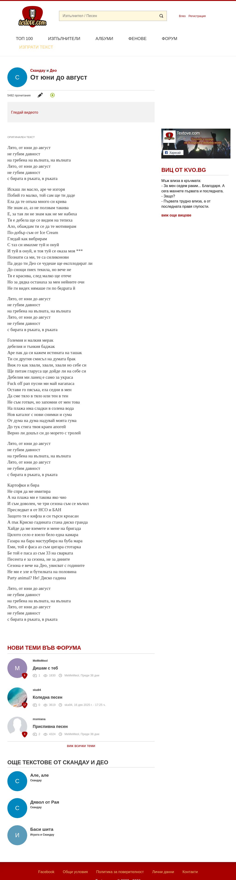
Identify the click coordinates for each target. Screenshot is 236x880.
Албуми (104, 38)
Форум (169, 38)
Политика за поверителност (120, 861)
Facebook (46, 861)
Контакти (190, 861)
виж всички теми (81, 735)
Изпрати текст (206, 38)
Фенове (137, 38)
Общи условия (75, 861)
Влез (182, 16)
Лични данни (163, 861)
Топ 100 (24, 38)
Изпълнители (64, 38)
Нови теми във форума (44, 637)
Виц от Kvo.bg (183, 159)
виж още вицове (176, 205)
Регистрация (197, 16)
